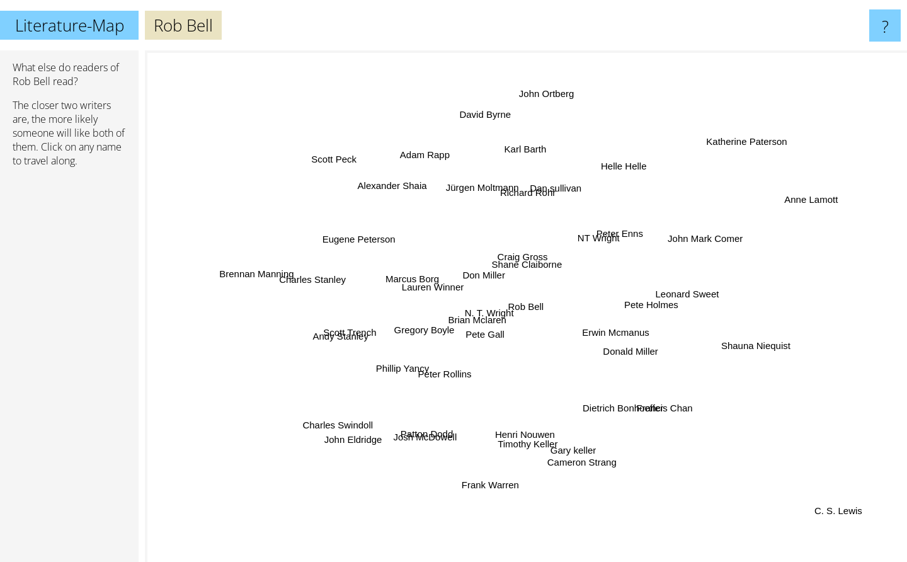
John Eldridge (370, 425)
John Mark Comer (688, 245)
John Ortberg (543, 113)
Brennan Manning (245, 266)
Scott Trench (363, 329)
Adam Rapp (434, 169)
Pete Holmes (635, 307)
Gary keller (570, 438)
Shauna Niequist (732, 345)
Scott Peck (347, 170)
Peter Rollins (440, 388)
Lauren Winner (428, 280)
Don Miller (478, 261)
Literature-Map (69, 25)
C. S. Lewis (851, 518)
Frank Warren (495, 467)
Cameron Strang (580, 452)
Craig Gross (526, 255)
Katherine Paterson (725, 157)
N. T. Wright (493, 320)
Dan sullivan (554, 196)
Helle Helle (612, 180)
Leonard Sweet (679, 294)
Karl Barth (528, 140)
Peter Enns (606, 236)
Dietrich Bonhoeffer (626, 415)
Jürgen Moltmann (479, 181)
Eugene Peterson (367, 236)
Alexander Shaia (397, 192)
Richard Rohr (520, 193)
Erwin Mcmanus (617, 329)
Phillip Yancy (401, 369)
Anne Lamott (833, 185)
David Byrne (490, 131)
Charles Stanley (331, 280)
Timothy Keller (529, 437)
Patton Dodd (427, 427)
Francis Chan (667, 404)
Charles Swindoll (347, 415)
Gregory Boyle (426, 330)
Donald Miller (662, 363)
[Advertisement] (69, 370)
